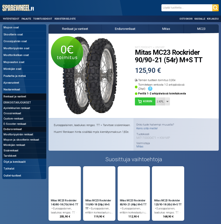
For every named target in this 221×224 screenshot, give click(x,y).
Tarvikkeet (10, 155)
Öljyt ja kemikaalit (15, 161)
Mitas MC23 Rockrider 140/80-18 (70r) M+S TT (64, 202)
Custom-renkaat (13, 118)
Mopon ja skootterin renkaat (21, 139)
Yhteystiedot (11, 19)
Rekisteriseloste (65, 19)
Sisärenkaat (11, 150)
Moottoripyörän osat (16, 48)
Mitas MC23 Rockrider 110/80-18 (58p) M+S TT (98, 204)
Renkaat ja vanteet (15, 96)
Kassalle (199, 19)
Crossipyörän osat (15, 41)
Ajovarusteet (11, 82)
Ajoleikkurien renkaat (17, 108)
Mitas (166, 29)
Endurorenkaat (13, 129)
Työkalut (9, 168)
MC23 (201, 29)
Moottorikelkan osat (16, 55)
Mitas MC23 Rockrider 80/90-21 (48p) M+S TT (133, 202)
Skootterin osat (13, 34)
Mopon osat (11, 27)
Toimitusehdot (42, 19)
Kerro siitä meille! (147, 128)
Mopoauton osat (14, 62)
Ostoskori (186, 19)
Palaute (26, 19)
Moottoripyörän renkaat (18, 134)
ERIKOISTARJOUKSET (17, 102)
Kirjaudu (213, 19)
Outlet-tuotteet (12, 175)
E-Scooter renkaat (15, 124)
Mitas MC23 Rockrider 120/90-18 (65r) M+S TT (168, 202)
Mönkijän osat (12, 69)
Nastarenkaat (12, 89)
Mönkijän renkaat (14, 145)
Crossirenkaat (12, 113)
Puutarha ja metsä (15, 76)
